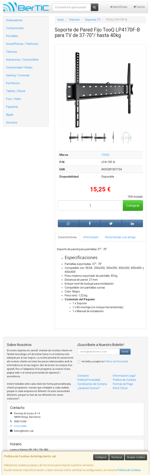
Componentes (15, 28)
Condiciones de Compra (92, 384)
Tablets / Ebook (15, 91)
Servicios (11, 122)
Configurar (101, 457)
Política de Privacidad (116, 361)
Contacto (83, 375)
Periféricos (13, 83)
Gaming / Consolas (17, 75)
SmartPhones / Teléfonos (22, 43)
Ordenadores (14, 20)
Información (91, 237)
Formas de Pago (123, 384)
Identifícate (118, 6)
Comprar (133, 205)
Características (67, 237)
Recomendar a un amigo (120, 237)
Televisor (11, 51)
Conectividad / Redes (19, 67)
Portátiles (12, 36)
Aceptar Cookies (136, 457)
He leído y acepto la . (105, 361)
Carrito (139, 6)
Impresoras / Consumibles (22, 59)
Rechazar (116, 457)
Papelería (12, 106)
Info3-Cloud (120, 388)
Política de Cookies (129, 470)
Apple (9, 114)
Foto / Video (13, 99)
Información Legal (124, 375)
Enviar (125, 351)
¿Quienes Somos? (88, 388)
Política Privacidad (88, 379)
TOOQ (105, 154)
